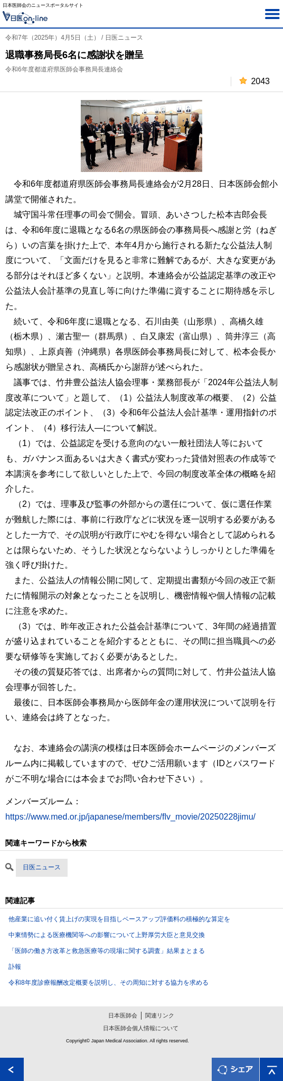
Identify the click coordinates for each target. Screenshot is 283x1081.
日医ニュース (42, 867)
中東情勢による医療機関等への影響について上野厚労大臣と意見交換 (106, 935)
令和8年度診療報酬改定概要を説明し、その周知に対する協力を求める (108, 982)
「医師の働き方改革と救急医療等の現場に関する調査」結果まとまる (106, 951)
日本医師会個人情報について (140, 1028)
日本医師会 (122, 1015)
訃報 (14, 966)
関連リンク (159, 1015)
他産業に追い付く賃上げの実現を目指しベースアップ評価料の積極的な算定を (119, 919)
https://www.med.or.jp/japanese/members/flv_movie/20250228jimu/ (130, 816)
